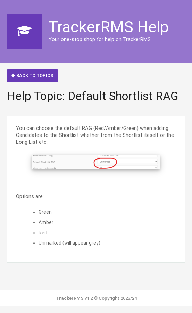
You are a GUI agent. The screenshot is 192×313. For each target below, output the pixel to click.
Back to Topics (32, 75)
